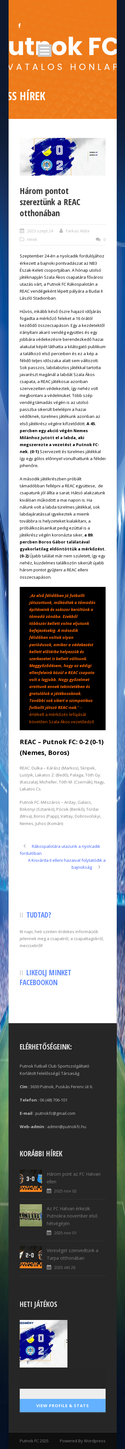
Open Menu (45, 50)
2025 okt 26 (64, 1267)
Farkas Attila (77, 231)
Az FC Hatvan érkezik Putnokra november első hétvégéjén (72, 1216)
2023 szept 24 (40, 231)
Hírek (32, 239)
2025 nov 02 (65, 1191)
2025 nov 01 (65, 1233)
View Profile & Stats (62, 1405)
